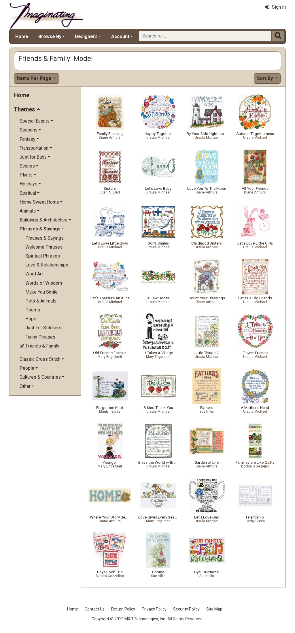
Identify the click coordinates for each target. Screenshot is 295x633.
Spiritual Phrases (42, 256)
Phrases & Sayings (44, 238)
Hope (30, 319)
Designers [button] (86, 36)
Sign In (275, 7)
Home (21, 36)
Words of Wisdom (43, 283)
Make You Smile (41, 292)
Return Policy (123, 609)
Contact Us (95, 609)
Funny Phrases (40, 337)
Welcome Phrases (44, 247)
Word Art (34, 274)
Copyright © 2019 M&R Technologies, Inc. (129, 619)
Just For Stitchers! (44, 327)
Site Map (214, 609)
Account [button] (120, 36)
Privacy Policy (154, 609)
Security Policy (186, 609)
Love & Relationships (46, 265)
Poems (32, 310)
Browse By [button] (49, 36)
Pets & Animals (40, 301)
